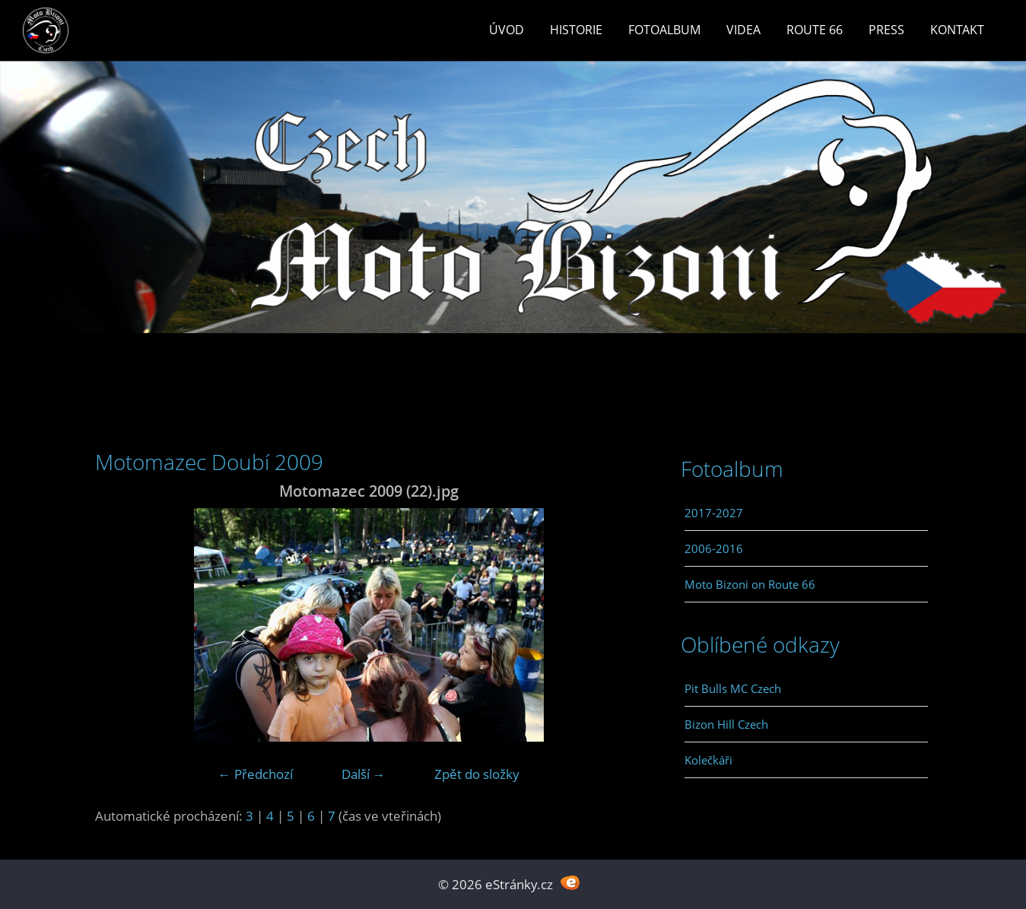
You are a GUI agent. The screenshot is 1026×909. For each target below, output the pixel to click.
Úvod (506, 29)
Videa (743, 29)
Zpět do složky (476, 774)
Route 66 (814, 29)
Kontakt (957, 29)
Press (886, 29)
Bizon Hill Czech (726, 724)
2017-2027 (714, 512)
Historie (576, 29)
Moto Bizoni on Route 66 (750, 584)
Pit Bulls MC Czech (733, 688)
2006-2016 (714, 548)
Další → (363, 774)
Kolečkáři (708, 760)
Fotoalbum (664, 29)
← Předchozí (255, 774)
